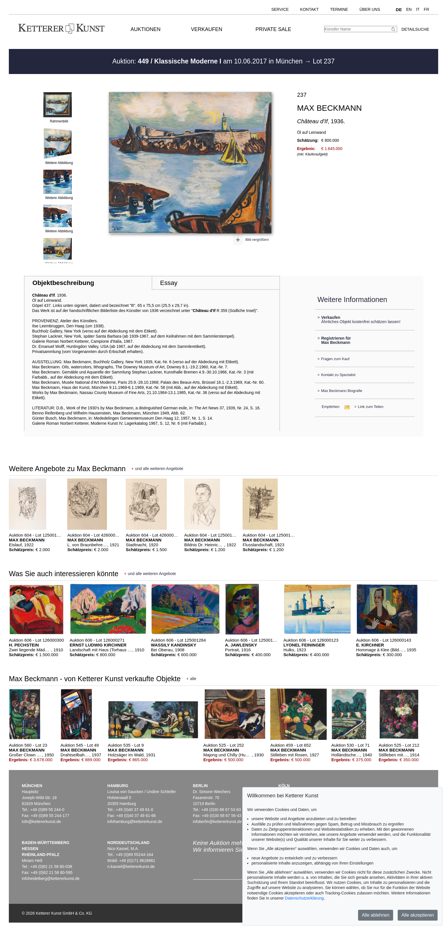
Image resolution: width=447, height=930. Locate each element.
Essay (168, 282)
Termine (339, 9)
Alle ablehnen (375, 915)
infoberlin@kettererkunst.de (217, 821)
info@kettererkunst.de (41, 821)
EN (409, 9)
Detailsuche (415, 29)
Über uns (369, 9)
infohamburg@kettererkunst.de (134, 821)
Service (280, 9)
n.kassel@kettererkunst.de (131, 866)
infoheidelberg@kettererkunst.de (51, 878)
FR (426, 9)
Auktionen (145, 29)
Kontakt (309, 9)
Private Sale (273, 29)
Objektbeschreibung (63, 282)
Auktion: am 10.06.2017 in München (208, 61)
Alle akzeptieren (417, 915)
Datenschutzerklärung (304, 898)
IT (417, 9)
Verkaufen (206, 29)
